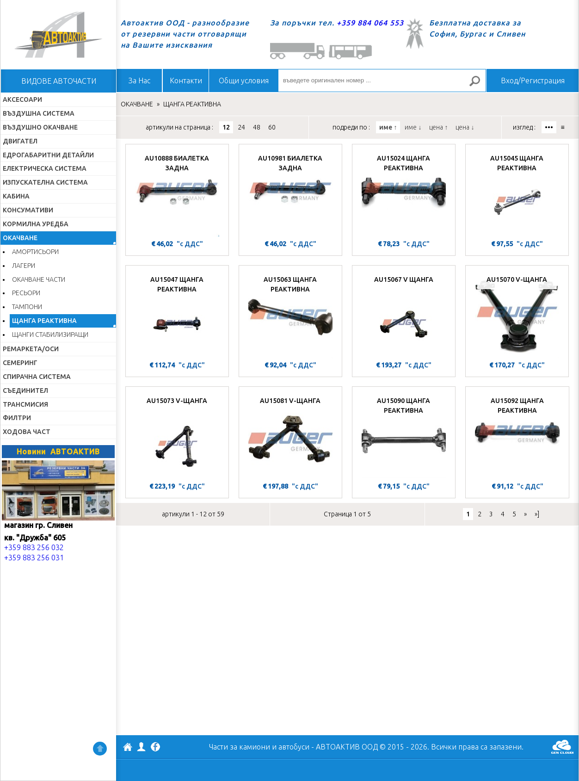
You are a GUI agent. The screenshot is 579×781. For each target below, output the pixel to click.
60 (272, 127)
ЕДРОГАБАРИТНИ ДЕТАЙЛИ (48, 155)
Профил (141, 747)
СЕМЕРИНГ (20, 362)
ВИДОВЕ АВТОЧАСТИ (58, 81)
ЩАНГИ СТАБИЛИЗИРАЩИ (50, 334)
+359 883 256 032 (34, 547)
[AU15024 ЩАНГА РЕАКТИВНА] (404, 193)
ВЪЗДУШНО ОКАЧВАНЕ (40, 127)
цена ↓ (465, 127)
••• (549, 127)
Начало (58, 34)
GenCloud (562, 747)
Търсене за (478, 85)
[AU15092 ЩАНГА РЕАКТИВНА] (517, 435)
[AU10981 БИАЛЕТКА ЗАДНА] (290, 193)
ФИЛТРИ (17, 417)
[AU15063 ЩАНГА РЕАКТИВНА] (290, 314)
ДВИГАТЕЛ (20, 141)
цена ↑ (438, 127)
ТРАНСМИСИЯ (25, 404)
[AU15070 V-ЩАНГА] (517, 314)
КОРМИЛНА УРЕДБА (35, 224)
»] (537, 514)
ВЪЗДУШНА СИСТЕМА (38, 113)
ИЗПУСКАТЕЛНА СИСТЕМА (45, 182)
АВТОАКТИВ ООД (128, 748)
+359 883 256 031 (34, 557)
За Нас (139, 80)
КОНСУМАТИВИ (28, 210)
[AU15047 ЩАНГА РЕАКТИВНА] (177, 314)
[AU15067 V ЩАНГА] (404, 314)
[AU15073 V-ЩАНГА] (177, 435)
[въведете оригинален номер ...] (382, 80)
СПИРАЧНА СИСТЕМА (37, 376)
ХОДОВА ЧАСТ (26, 431)
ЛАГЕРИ (23, 265)
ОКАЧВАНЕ (20, 238)
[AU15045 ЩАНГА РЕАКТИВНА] (517, 193)
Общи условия (244, 80)
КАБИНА (16, 196)
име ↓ (413, 127)
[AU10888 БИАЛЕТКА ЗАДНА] (177, 193)
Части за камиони (239, 747)
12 (226, 127)
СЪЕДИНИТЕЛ (25, 390)
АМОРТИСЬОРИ (35, 251)
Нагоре (100, 749)
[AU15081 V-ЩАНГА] (290, 435)
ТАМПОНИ (27, 306)
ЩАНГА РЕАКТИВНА (44, 320)
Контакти (186, 80)
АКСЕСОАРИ (22, 99)
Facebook (155, 748)
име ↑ (388, 127)
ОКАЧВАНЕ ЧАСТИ (38, 279)
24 (241, 127)
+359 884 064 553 (370, 23)
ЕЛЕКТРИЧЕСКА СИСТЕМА (44, 168)
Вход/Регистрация (533, 80)
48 (256, 127)
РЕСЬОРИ (26, 293)
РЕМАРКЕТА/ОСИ (31, 349)
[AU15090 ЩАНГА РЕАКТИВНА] (404, 435)
